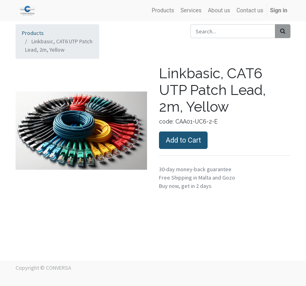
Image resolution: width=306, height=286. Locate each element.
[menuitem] (163, 10)
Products (33, 33)
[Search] (282, 31)
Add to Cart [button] (183, 140)
